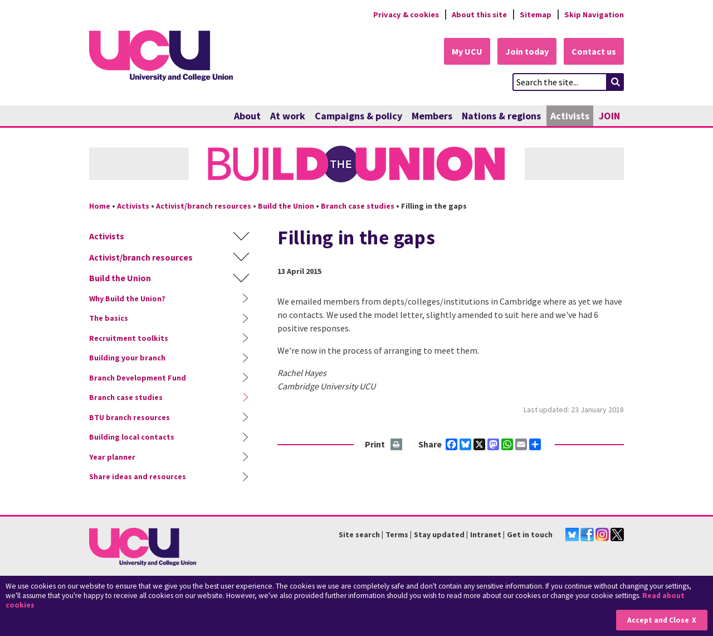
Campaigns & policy (358, 115)
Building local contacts (131, 437)
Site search (359, 534)
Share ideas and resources (137, 476)
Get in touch (530, 534)
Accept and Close (658, 620)
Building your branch (127, 358)
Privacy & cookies (406, 14)
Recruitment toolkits (128, 338)
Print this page (397, 445)
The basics (108, 318)
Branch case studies (357, 206)
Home (99, 206)
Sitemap (535, 14)
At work (287, 115)
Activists (569, 115)
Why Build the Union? (127, 298)
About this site (479, 14)
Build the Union (286, 206)
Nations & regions (501, 115)
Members (432, 115)
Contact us (594, 51)
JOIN (609, 115)
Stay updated (439, 534)
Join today (527, 51)
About (247, 115)
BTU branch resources (129, 417)
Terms (396, 534)
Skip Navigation (594, 14)
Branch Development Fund (137, 378)
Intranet (485, 534)
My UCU (467, 51)
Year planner (112, 457)
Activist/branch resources (203, 206)
